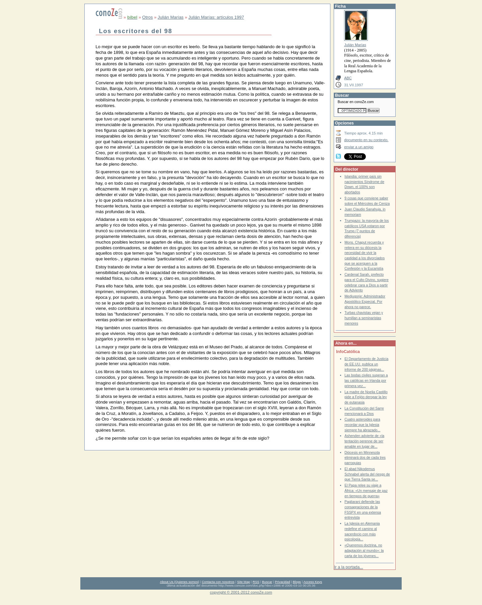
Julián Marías (170, 17)
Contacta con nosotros (218, 582)
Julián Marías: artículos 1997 (216, 17)
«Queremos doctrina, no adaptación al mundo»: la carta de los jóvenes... (364, 550)
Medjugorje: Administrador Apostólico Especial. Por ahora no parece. (364, 301)
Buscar (267, 582)
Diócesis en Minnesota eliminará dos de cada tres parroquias (365, 458)
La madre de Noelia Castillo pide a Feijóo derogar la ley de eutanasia (366, 397)
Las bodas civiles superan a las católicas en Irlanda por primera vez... (366, 380)
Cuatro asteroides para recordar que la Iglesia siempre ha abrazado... (362, 425)
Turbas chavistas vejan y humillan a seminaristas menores (363, 318)
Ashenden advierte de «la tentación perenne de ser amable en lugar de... (364, 441)
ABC (348, 78)
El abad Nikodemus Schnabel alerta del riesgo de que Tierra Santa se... (367, 474)
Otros (147, 17)
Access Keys (312, 582)
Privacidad (282, 582)
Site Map (243, 582)
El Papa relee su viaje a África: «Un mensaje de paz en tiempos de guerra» (366, 491)
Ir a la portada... (348, 567)
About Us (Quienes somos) (179, 582)
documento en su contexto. (366, 140)
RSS (256, 582)
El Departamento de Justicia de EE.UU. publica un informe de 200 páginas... (366, 364)
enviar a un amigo (359, 147)
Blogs (297, 582)
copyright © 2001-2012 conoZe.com (241, 592)
